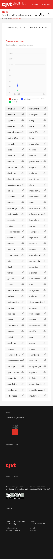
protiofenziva (37, 161)
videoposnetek (37, 302)
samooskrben (15, 355)
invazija (15, 115)
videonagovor (15, 255)
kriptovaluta (15, 326)
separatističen (15, 232)
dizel (15, 267)
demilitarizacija (37, 390)
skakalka (37, 361)
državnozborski (37, 214)
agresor (37, 343)
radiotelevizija (15, 185)
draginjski (15, 173)
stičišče (15, 226)
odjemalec (15, 396)
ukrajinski (37, 109)
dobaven (15, 202)
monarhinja (37, 191)
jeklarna (15, 156)
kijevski (37, 249)
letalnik (37, 156)
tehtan (15, 273)
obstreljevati (37, 255)
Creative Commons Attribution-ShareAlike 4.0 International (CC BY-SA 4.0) (28, 488)
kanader (15, 197)
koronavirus (37, 208)
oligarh (37, 167)
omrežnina (15, 384)
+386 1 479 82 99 (37, 524)
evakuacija (15, 208)
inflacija (15, 367)
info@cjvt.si (35, 530)
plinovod (15, 249)
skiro (37, 185)
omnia (37, 349)
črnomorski (37, 197)
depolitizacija (15, 179)
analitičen (37, 267)
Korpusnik (16, 18)
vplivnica (15, 238)
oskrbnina (15, 343)
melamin (37, 173)
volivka (37, 150)
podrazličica (15, 138)
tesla (37, 202)
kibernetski (37, 326)
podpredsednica (15, 361)
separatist (15, 378)
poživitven (37, 179)
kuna (37, 138)
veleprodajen (37, 367)
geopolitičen (15, 372)
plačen (15, 320)
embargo (37, 296)
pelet (37, 337)
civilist (37, 226)
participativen (15, 302)
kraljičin (37, 243)
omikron (15, 126)
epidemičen (37, 279)
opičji (37, 120)
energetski (37, 232)
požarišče (37, 132)
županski (37, 308)
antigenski (37, 290)
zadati (15, 337)
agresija (15, 120)
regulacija (37, 238)
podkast (15, 296)
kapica (15, 285)
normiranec (15, 167)
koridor (15, 349)
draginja (15, 109)
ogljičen (37, 372)
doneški (15, 161)
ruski (15, 150)
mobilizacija (15, 214)
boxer (37, 126)
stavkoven (37, 396)
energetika (37, 355)
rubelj (15, 191)
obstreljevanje (15, 132)
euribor (15, 308)
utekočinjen (37, 314)
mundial (15, 314)
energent (37, 115)
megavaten (37, 144)
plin (15, 261)
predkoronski (15, 290)
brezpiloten (37, 220)
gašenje (15, 279)
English (46, 4)
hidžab (37, 378)
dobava (15, 243)
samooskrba (37, 261)
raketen (15, 331)
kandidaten (15, 390)
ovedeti (37, 320)
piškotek (37, 273)
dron (37, 285)
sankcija (15, 220)
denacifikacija (37, 384)
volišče (37, 331)
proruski (15, 144)
